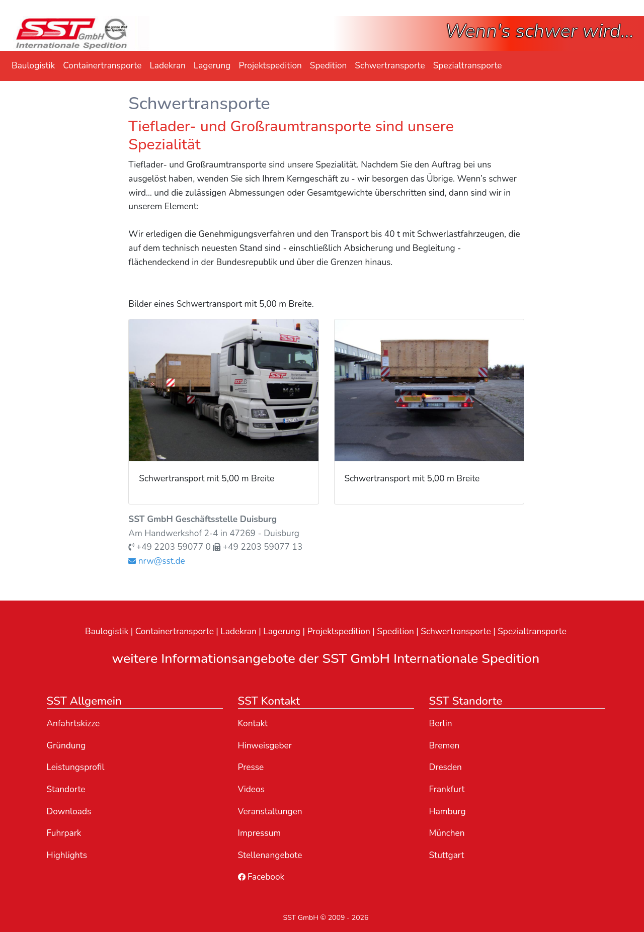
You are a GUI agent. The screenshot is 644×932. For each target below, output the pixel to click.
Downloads (69, 811)
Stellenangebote (270, 855)
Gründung (66, 745)
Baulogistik (33, 65)
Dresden (445, 767)
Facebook (261, 877)
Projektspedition (269, 65)
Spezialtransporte (467, 65)
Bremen (444, 745)
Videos (251, 789)
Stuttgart (446, 855)
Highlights (67, 855)
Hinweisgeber (265, 745)
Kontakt (253, 723)
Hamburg (447, 811)
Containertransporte (102, 65)
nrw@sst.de (156, 561)
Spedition (328, 65)
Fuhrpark (64, 833)
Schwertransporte (390, 65)
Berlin (440, 723)
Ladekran (167, 65)
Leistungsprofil (76, 767)
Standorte (66, 789)
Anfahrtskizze (73, 723)
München (447, 833)
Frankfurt (447, 789)
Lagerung (212, 65)
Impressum (259, 833)
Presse (251, 767)
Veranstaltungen (270, 811)
